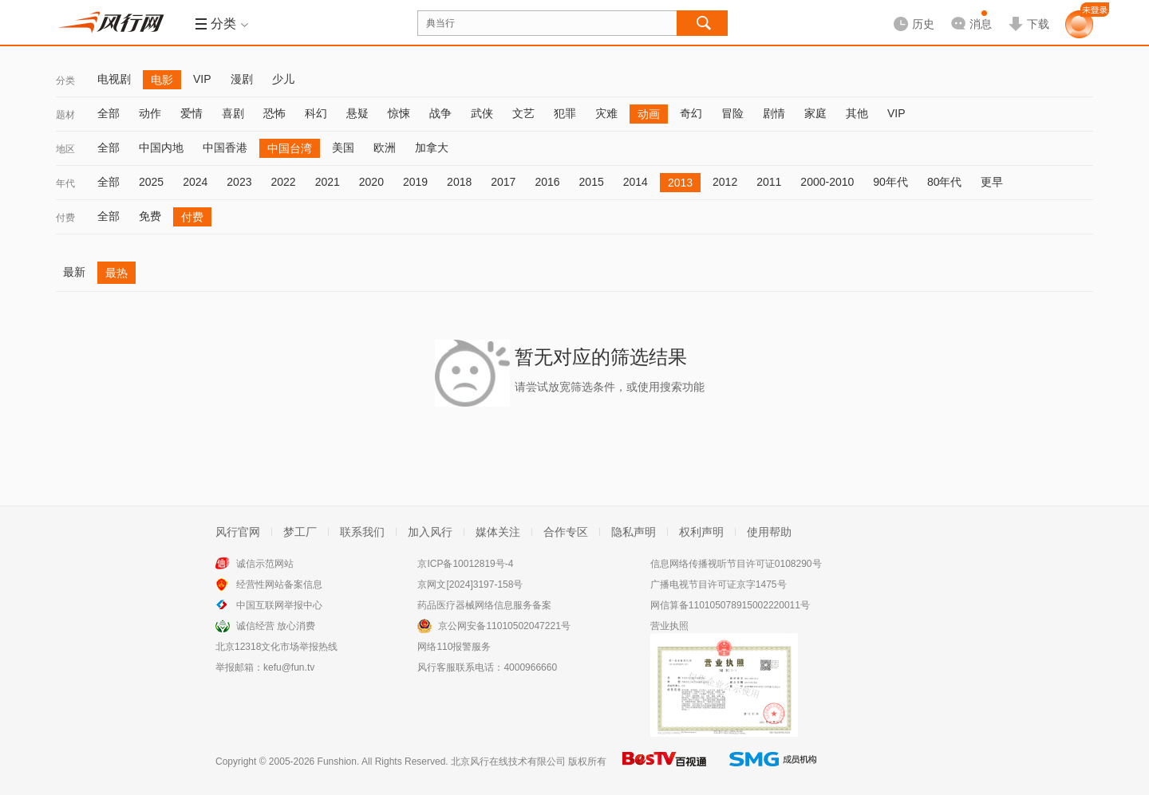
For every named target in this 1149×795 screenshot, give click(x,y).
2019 (415, 181)
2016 (547, 181)
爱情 (191, 113)
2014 (635, 181)
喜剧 (233, 113)
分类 (65, 80)
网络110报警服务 (454, 646)
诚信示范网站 (265, 563)
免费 (150, 216)
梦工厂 (300, 531)
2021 (327, 181)
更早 (992, 181)
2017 (503, 181)
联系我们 (362, 531)
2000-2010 (827, 181)
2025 (151, 181)
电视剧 (114, 79)
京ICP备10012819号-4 (465, 563)
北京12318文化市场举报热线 (276, 646)
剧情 (774, 113)
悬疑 (357, 113)
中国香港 (225, 147)
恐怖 (274, 113)
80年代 (944, 181)
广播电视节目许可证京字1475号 (718, 584)
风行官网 (237, 531)
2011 (768, 181)
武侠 (482, 113)
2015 (591, 181)
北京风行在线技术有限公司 (508, 761)
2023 (239, 181)
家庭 (815, 113)
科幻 (316, 113)
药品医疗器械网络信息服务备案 (484, 605)
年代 (65, 183)
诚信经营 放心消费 (275, 626)
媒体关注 (498, 531)
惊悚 (399, 113)
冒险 (732, 113)
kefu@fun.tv (288, 667)
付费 (65, 217)
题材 (65, 114)
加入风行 (430, 531)
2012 (725, 181)
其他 (857, 113)
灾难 (606, 113)
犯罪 (565, 113)
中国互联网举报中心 (279, 605)
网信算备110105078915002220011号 (730, 605)
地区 (65, 149)
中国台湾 (289, 148)
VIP (202, 79)
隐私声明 (633, 531)
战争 (440, 113)
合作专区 (565, 531)
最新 (74, 272)
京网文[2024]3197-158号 (470, 584)
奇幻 (691, 113)
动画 (649, 114)
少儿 (283, 79)
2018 (459, 181)
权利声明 (701, 531)
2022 (282, 181)
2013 (680, 182)
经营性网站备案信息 (279, 584)
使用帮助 (769, 531)
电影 (162, 79)
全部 (108, 113)
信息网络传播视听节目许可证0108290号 (736, 563)
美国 (343, 147)
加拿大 (431, 147)
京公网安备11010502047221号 (504, 626)
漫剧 (242, 79)
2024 (195, 181)
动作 (150, 113)
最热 (116, 272)
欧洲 (384, 147)
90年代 (890, 181)
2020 (371, 181)
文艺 (523, 113)
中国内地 (161, 147)
